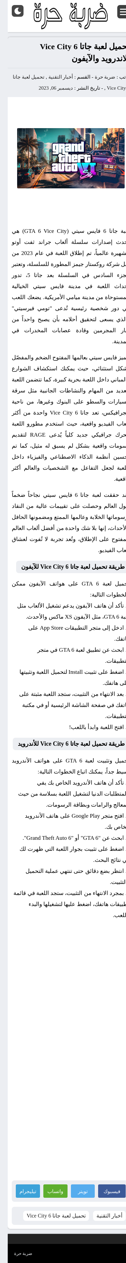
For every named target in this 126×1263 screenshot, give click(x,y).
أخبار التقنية (53, 77)
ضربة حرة (97, 77)
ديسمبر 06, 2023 (48, 88)
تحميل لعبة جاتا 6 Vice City (48, 1216)
